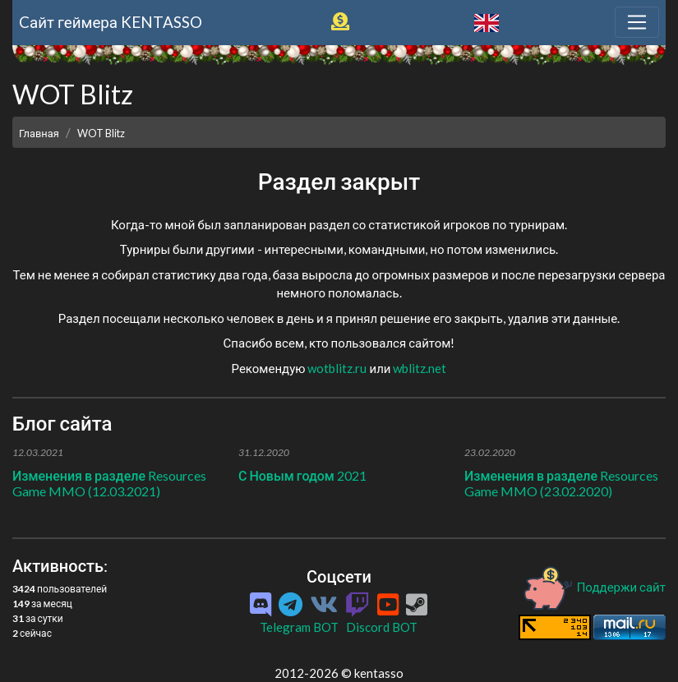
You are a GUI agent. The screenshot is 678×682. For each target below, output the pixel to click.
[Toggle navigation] (637, 22)
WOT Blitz (101, 133)
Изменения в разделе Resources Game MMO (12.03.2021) (109, 483)
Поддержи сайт (594, 586)
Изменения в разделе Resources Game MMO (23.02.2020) (561, 483)
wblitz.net (419, 368)
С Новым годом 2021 (302, 475)
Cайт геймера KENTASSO (110, 21)
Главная (39, 133)
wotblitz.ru (337, 368)
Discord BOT (381, 627)
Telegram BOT (299, 627)
